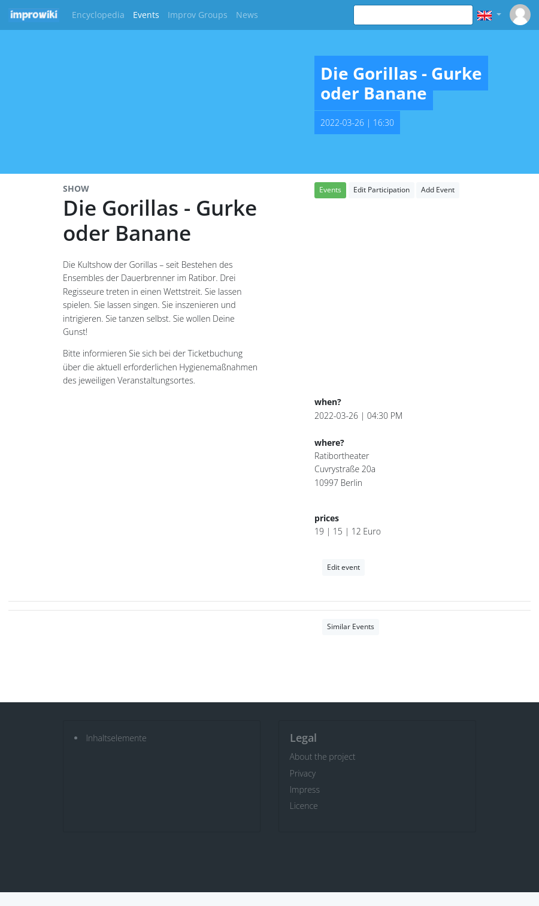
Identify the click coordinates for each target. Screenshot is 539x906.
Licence (304, 805)
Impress (305, 789)
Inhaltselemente (116, 738)
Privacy (303, 773)
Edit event (343, 567)
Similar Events (350, 626)
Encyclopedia (98, 14)
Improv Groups (198, 14)
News (247, 14)
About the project (323, 756)
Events (146, 14)
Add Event (438, 190)
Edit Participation (381, 190)
